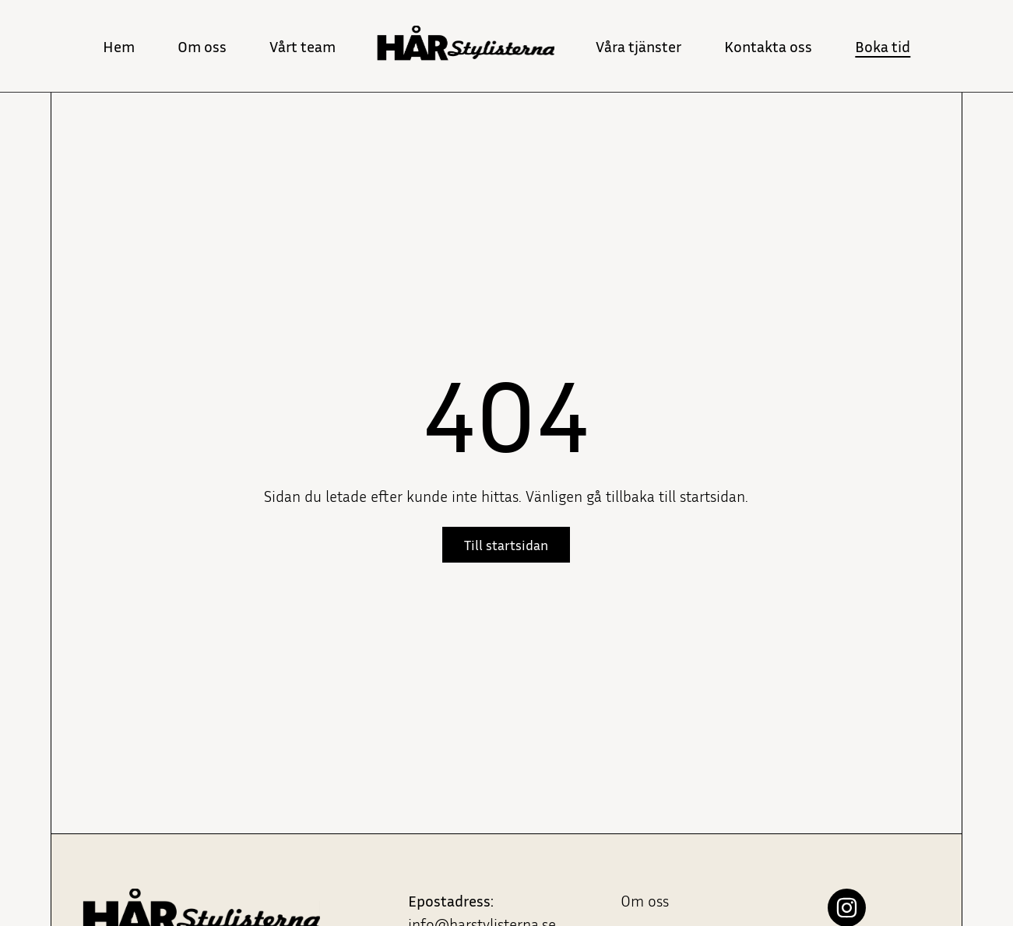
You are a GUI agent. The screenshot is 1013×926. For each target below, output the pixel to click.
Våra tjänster (638, 46)
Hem (119, 46)
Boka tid (882, 46)
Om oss (202, 46)
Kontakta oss (768, 46)
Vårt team (302, 46)
